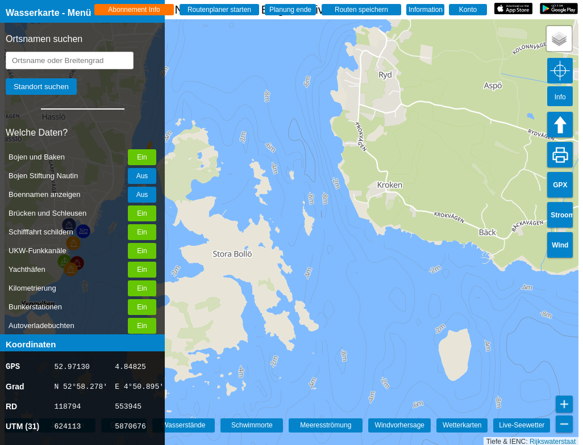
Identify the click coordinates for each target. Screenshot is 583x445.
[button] (559, 38)
